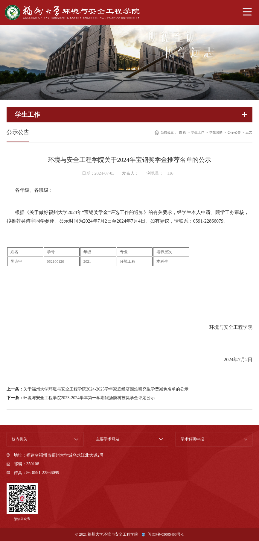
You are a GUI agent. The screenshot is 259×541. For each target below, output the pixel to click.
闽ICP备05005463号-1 (166, 534)
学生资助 (216, 132)
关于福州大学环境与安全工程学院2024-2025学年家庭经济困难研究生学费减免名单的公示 (105, 389)
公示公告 (234, 132)
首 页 (182, 132)
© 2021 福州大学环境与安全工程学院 (106, 534)
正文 (249, 132)
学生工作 (197, 132)
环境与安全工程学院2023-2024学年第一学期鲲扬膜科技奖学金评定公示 (89, 397)
